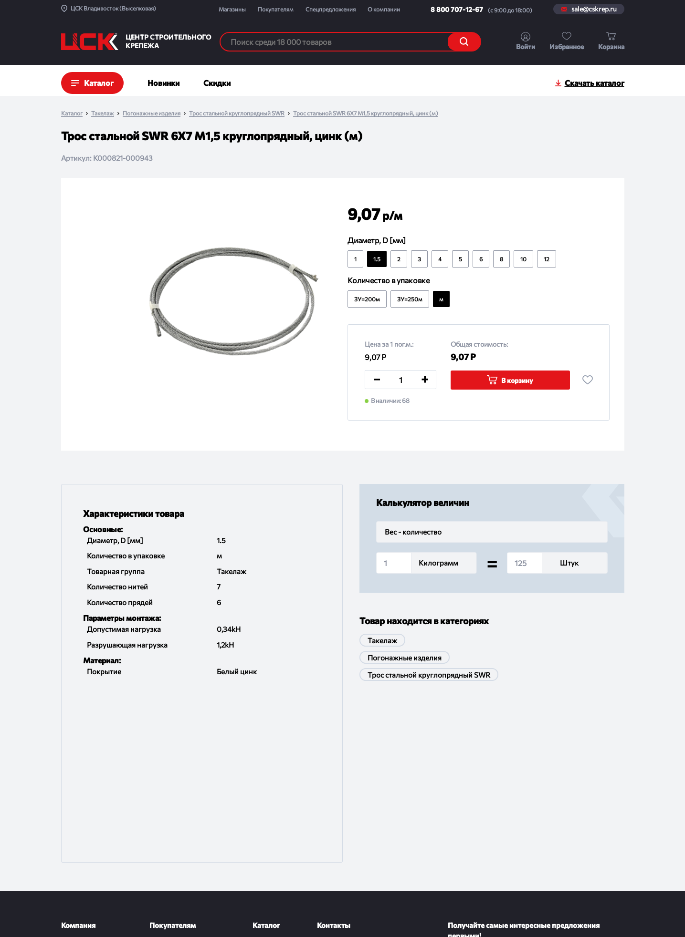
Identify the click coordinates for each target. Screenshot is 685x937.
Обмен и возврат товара (186, 814)
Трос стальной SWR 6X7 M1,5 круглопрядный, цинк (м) (365, 113)
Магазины (232, 9)
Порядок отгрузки (177, 832)
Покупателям (276, 9)
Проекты (74, 795)
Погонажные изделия (151, 113)
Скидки (217, 82)
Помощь (162, 869)
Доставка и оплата (178, 776)
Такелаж (102, 113)
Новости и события (91, 814)
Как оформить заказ (180, 795)
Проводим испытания (182, 851)
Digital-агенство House (591, 913)
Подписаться (591, 797)
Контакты (76, 851)
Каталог (72, 113)
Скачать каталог (594, 82)
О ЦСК (71, 776)
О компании (384, 9)
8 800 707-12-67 (457, 9)
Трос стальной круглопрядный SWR (237, 113)
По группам (270, 776)
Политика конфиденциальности (314, 918)
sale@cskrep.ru (594, 9)
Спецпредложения (331, 9)
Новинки (163, 82)
